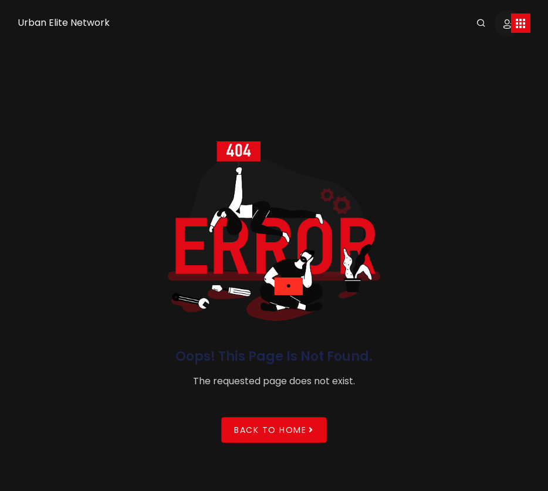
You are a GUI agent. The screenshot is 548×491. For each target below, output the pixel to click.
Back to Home (274, 430)
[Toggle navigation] (520, 23)
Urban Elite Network (64, 22)
